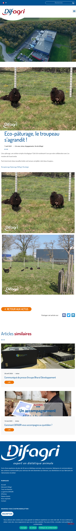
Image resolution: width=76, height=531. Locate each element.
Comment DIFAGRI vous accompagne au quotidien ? (28, 424)
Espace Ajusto (5, 496)
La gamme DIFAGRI (7, 492)
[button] (74, 11)
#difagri (19, 167)
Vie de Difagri (39, 146)
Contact (3, 501)
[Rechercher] (73, 2)
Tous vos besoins (6, 489)
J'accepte (23, 528)
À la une (17, 146)
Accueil (3, 485)
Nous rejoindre (5, 498)
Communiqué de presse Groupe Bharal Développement (30, 377)
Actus (22, 146)
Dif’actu (3, 494)
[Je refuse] (71, 524)
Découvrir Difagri (6, 487)
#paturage (13, 167)
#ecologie (26, 167)
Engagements (29, 146)
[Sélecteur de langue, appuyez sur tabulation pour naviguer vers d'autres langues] (4, 2)
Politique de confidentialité (48, 528)
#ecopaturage (5, 167)
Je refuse (33, 528)
